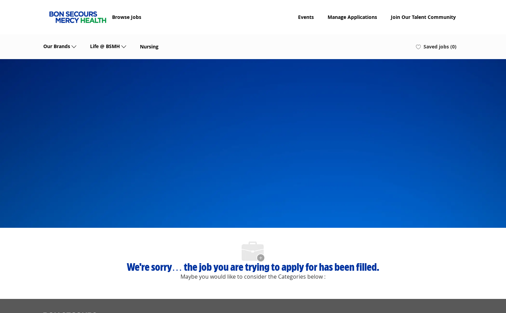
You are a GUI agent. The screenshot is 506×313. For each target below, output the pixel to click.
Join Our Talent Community (423, 17)
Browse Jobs (126, 17)
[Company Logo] (77, 17)
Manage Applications (352, 17)
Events (306, 17)
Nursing (149, 46)
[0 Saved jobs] (436, 46)
